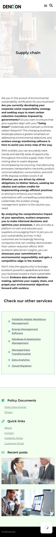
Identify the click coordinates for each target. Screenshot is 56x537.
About (8, 427)
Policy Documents (15, 407)
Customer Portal (14, 443)
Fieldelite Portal (13, 438)
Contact (9, 433)
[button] (45, 5)
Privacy (8, 412)
